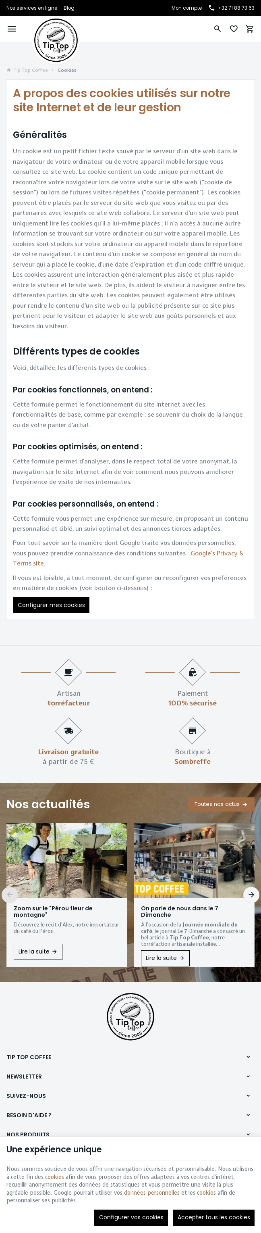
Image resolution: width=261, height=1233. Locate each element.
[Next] (251, 895)
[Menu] (12, 29)
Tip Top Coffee (27, 70)
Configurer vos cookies (131, 1217)
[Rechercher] (217, 29)
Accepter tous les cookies (214, 1217)
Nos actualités (48, 804)
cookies (54, 1177)
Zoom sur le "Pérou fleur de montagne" (53, 911)
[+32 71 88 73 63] (231, 8)
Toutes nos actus (217, 804)
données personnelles (152, 1192)
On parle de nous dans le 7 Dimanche (179, 911)
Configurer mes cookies (51, 605)
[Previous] (10, 895)
